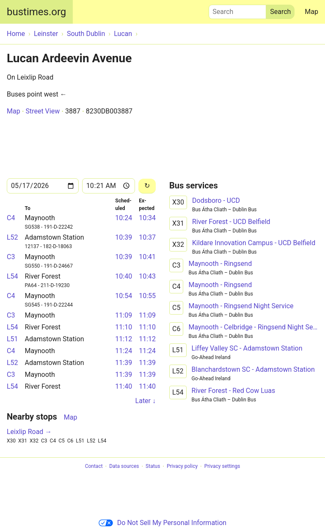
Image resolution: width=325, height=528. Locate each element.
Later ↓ (145, 401)
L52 (12, 237)
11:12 (123, 339)
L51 (12, 339)
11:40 (123, 386)
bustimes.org (36, 12)
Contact (94, 467)
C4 (11, 218)
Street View (42, 111)
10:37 (147, 237)
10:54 (123, 296)
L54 (12, 276)
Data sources (124, 467)
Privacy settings (222, 467)
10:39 (123, 237)
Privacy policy (182, 467)
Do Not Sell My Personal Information (162, 523)
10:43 (147, 276)
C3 (11, 257)
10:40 (123, 276)
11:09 (123, 315)
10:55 (147, 296)
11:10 (123, 327)
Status (153, 467)
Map (311, 12)
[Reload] (147, 186)
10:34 (147, 218)
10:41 (147, 257)
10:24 (123, 218)
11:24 (123, 351)
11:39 (123, 363)
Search (237, 10)
